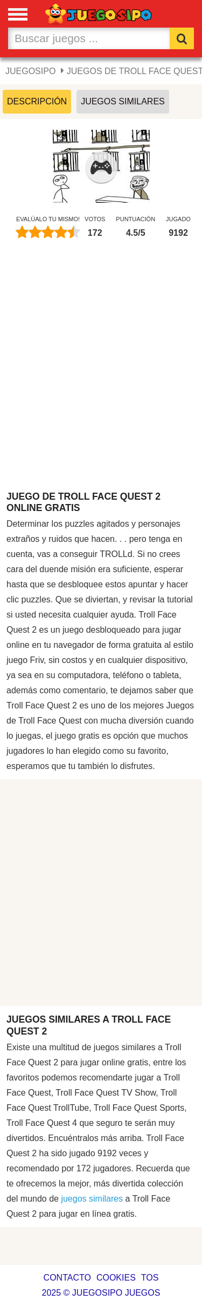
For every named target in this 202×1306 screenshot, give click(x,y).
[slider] (48, 232)
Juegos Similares (123, 101)
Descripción (37, 101)
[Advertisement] (101, 370)
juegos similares (92, 1198)
